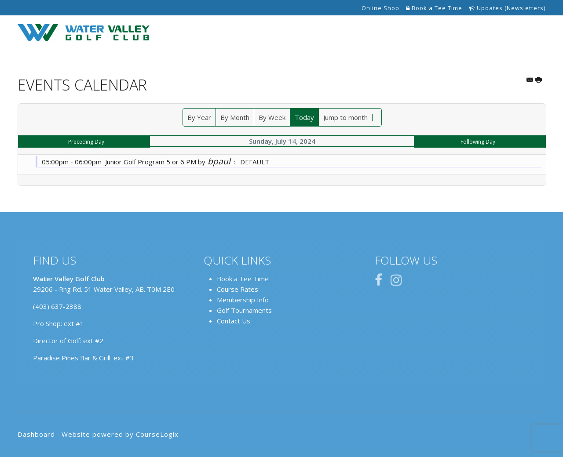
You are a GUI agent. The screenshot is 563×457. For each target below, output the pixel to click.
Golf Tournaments (244, 310)
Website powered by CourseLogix (120, 434)
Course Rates (237, 289)
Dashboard (36, 434)
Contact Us (521, 33)
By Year (199, 117)
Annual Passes (380, 33)
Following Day (478, 141)
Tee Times (273, 33)
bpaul (219, 161)
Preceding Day (86, 141)
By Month (234, 117)
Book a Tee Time (434, 8)
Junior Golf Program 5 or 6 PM (150, 161)
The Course (323, 33)
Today (304, 117)
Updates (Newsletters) (507, 8)
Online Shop (380, 8)
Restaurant (471, 33)
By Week (272, 117)
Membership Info (243, 299)
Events (428, 33)
